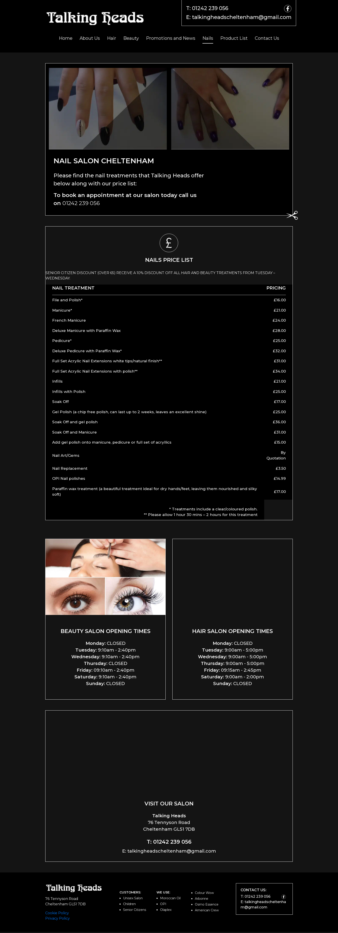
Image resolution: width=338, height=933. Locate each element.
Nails (207, 39)
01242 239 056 (81, 204)
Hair (111, 39)
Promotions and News (170, 39)
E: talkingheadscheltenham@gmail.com (234, 18)
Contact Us (267, 39)
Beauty (131, 39)
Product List (234, 39)
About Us (90, 39)
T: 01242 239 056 (200, 8)
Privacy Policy (57, 919)
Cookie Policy (57, 914)
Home (65, 39)
